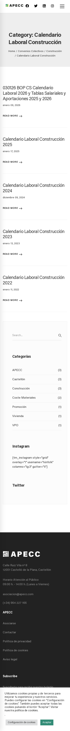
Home (11, 51)
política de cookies (26, 710)
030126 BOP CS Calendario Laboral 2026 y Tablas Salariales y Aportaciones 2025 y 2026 (34, 93)
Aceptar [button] (47, 722)
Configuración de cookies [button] (21, 722)
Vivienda (36, 416)
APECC (36, 370)
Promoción (36, 407)
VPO (36, 425)
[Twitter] (36, 6)
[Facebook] (27, 6)
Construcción (54, 51)
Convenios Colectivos (30, 51)
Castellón (36, 379)
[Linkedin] (44, 6)
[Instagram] (52, 6)
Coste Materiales (36, 398)
